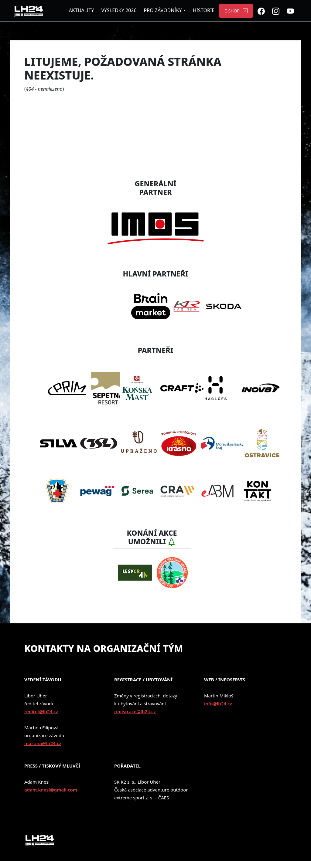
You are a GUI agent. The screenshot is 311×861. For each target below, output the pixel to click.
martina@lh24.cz (42, 743)
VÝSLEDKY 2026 (118, 10)
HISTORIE (203, 10)
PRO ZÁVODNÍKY (163, 10)
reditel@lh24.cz (41, 711)
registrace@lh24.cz (135, 711)
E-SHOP (232, 11)
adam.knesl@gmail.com (50, 790)
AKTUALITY (81, 10)
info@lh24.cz (218, 703)
